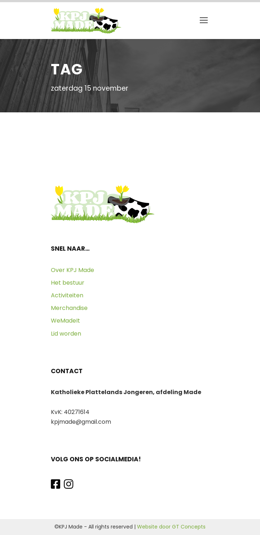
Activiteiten (67, 295)
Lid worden (66, 333)
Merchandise (69, 308)
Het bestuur (67, 283)
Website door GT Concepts (171, 526)
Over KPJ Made (72, 270)
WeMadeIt (65, 320)
